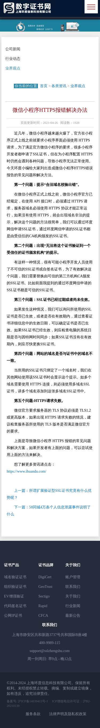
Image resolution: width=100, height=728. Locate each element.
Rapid (42, 606)
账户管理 (72, 577)
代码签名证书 (15, 606)
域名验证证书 (15, 577)
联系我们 (72, 587)
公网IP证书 (13, 616)
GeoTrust (45, 587)
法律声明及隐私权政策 (67, 714)
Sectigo (44, 596)
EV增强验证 (14, 596)
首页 (43, 86)
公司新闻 (12, 49)
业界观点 (12, 68)
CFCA (43, 616)
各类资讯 (58, 86)
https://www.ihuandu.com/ (26, 471)
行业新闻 (72, 606)
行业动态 (12, 59)
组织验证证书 (15, 587)
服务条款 (33, 714)
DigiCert (44, 577)
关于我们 (72, 596)
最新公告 (72, 616)
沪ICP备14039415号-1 (32, 701)
